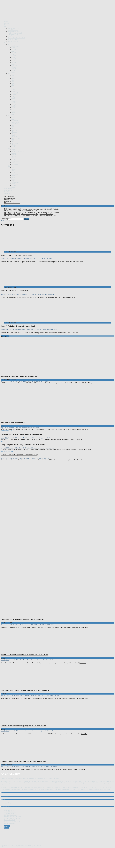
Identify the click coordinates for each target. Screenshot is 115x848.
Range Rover (15, 161)
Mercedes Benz (16, 138)
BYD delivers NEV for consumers (13, 422)
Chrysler (14, 67)
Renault (14, 162)
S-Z (9, 166)
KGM (13, 117)
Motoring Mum (8, 190)
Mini (13, 141)
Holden (14, 94)
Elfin (13, 75)
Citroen (14, 68)
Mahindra (14, 130)
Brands (6, 43)
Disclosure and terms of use (12, 203)
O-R (9, 148)
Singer (13, 169)
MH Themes (37, 845)
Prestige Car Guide (13, 39)
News (6, 25)
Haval (13, 96)
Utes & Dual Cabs (13, 30)
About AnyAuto (9, 196)
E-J (9, 73)
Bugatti (14, 59)
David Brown (15, 294)
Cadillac (14, 62)
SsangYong (15, 174)
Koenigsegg (15, 120)
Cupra (13, 70)
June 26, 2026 (5, 695)
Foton (13, 83)
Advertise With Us (4, 796)
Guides (6, 26)
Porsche (14, 156)
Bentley (14, 52)
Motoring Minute (9, 188)
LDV (13, 127)
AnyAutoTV (8, 193)
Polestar (14, 154)
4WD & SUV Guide (14, 28)
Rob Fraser (13, 258)
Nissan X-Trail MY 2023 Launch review (15, 291)
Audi (13, 51)
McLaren (14, 136)
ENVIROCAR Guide (14, 31)
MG (13, 140)
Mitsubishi (15, 143)
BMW (13, 54)
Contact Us (7, 201)
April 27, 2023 (5, 258)
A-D (9, 44)
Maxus (13, 133)
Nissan (13, 146)
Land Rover (15, 124)
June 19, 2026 (5, 731)
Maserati (14, 132)
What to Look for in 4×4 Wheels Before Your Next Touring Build (24, 761)
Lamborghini (15, 122)
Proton (13, 158)
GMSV (14, 91)
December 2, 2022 (6, 329)
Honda (13, 98)
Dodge (13, 72)
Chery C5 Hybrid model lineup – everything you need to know (23, 445)
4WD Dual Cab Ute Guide (12, 821)
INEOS (14, 104)
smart (13, 172)
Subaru (14, 175)
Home (6, 21)
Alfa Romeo (15, 46)
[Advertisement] (33, 15)
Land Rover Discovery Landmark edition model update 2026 (22, 619)
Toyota (13, 180)
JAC (13, 109)
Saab (13, 167)
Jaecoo (13, 111)
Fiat (13, 80)
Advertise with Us (9, 198)
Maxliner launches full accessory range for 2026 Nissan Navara (23, 726)
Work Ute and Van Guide (15, 33)
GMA (13, 90)
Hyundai (14, 102)
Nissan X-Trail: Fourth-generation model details (18, 326)
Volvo (13, 183)
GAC (13, 86)
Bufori (13, 57)
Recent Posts (5, 336)
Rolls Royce (15, 164)
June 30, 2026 (5, 660)
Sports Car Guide (13, 41)
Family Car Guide (13, 34)
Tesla (13, 179)
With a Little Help (6, 803)
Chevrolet (14, 65)
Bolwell (14, 55)
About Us (3, 792)
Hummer (14, 101)
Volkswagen (15, 182)
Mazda (13, 135)
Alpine (13, 47)
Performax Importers (18, 151)
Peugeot (14, 153)
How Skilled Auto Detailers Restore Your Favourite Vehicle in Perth (25, 690)
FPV (13, 85)
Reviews (6, 23)
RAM (13, 159)
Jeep (13, 114)
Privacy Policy (8, 199)
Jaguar (13, 112)
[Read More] (79, 261)
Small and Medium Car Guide (16, 38)
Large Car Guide (13, 36)
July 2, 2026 (4, 624)
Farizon (14, 77)
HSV (13, 99)
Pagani (13, 149)
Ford (13, 81)
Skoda (13, 170)
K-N (9, 115)
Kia (13, 119)
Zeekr (13, 187)
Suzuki (13, 177)
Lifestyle (6, 192)
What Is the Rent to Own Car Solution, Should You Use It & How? (24, 655)
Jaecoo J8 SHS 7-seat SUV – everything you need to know (21, 434)
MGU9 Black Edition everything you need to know (19, 376)
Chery (13, 64)
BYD (13, 60)
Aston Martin (15, 49)
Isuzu (13, 107)
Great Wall (15, 93)
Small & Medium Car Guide (12, 816)
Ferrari (13, 78)
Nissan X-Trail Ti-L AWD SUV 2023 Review (16, 255)
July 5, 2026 (4, 381)
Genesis (14, 88)
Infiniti (13, 106)
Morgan (14, 145)
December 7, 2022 (6, 294)
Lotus (13, 128)
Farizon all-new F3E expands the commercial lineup (19, 455)
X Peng (14, 185)
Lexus (13, 125)
